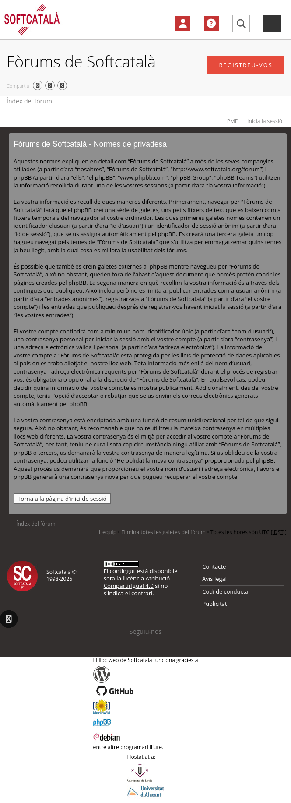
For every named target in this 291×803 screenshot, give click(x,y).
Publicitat (214, 604)
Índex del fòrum (29, 101)
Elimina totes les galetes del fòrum (163, 532)
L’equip (107, 532)
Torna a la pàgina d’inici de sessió (62, 498)
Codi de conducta (225, 591)
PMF (232, 121)
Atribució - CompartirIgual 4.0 (138, 582)
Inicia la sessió (264, 121)
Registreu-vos (246, 65)
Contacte (214, 566)
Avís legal (214, 579)
